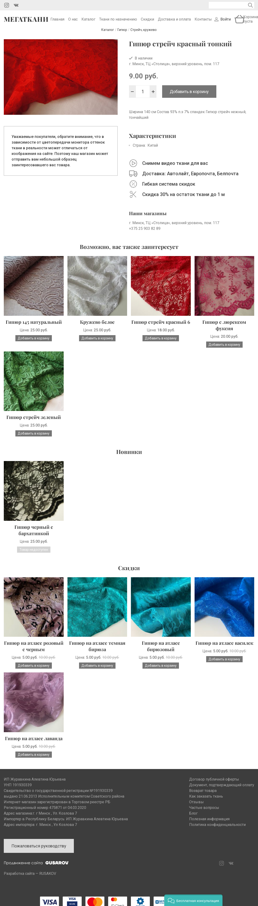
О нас (73, 21)
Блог (193, 817)
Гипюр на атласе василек (224, 646)
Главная (57, 21)
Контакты (203, 21)
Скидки (147, 21)
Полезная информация (209, 823)
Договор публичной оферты (214, 783)
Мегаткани (26, 21)
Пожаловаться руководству (38, 849)
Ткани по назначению (118, 21)
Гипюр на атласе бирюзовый (161, 649)
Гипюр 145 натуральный (34, 325)
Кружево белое (97, 325)
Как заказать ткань (206, 800)
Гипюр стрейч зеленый (33, 421)
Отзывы (196, 805)
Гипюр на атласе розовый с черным (33, 649)
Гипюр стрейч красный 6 (160, 325)
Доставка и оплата (174, 21)
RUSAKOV (47, 877)
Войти (225, 21)
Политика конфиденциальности (217, 828)
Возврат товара (203, 794)
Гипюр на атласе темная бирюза (97, 649)
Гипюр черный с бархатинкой (33, 533)
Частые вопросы (204, 811)
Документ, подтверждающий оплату (221, 788)
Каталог (88, 21)
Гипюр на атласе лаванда (33, 742)
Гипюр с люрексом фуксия (224, 328)
